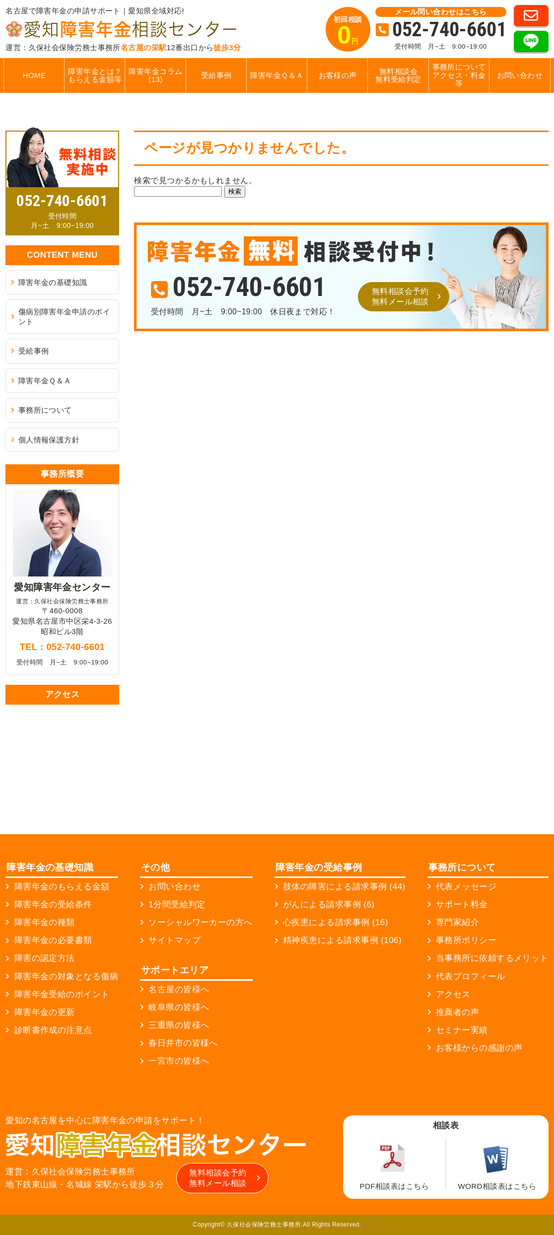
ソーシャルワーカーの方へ (200, 922)
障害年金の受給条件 (53, 904)
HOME (34, 75)
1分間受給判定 (177, 904)
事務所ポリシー (466, 940)
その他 (155, 867)
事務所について (45, 410)
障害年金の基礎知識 (52, 282)
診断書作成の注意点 (53, 1030)
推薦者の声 (457, 1012)
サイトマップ (174, 940)
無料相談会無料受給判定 (398, 75)
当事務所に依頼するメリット (492, 958)
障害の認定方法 (44, 958)
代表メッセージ (466, 886)
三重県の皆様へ (178, 1025)
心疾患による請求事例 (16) (335, 922)
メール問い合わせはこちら (440, 11)
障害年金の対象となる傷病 (66, 976)
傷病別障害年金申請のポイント (64, 316)
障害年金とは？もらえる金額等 (95, 75)
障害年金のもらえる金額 (62, 886)
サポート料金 (462, 904)
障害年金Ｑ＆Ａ (276, 75)
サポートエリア (174, 970)
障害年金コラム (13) (155, 75)
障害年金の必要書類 (53, 940)
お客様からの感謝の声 (479, 1048)
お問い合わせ (520, 75)
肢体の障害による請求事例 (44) (344, 886)
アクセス (453, 994)
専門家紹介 (457, 922)
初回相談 (348, 32)
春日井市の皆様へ (183, 1043)
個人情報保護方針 (49, 440)
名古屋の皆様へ (178, 989)
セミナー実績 (462, 1030)
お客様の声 (338, 75)
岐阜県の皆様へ (178, 1007)
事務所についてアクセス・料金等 (459, 75)
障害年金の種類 (44, 922)
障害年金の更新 (44, 1012)
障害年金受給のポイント (62, 994)
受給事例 (216, 75)
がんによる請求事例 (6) (328, 904)
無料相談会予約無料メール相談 (400, 296)
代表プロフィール (470, 976)
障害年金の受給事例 (319, 867)
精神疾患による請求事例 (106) (342, 940)
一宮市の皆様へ (178, 1061)
